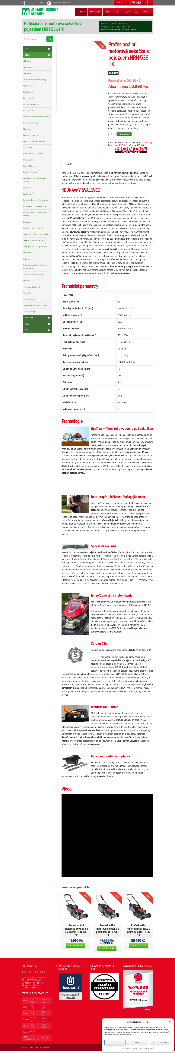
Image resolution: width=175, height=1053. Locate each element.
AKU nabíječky (28, 67)
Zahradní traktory (29, 312)
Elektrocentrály (28, 92)
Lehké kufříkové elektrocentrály (34, 141)
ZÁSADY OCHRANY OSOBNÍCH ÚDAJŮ (143, 1048)
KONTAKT (147, 12)
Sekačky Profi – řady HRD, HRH (33, 240)
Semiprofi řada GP (29, 253)
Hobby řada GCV (28, 98)
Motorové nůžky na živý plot (33, 154)
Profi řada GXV (28, 194)
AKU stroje (26, 74)
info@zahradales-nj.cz (34, 984)
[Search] (49, 39)
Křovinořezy (27, 129)
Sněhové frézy (28, 259)
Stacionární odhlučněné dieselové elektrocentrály (34, 266)
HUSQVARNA (95, 12)
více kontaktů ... (31, 989)
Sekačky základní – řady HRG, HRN (35, 247)
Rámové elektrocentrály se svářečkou (36, 200)
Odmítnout (138, 1042)
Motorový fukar (28, 160)
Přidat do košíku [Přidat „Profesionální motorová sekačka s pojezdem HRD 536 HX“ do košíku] (106, 950)
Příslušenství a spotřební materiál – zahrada (35, 180)
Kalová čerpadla (28, 111)
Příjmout (115, 1042)
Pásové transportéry (30, 172)
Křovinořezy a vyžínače (31, 135)
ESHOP (82, 11)
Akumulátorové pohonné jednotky (34, 80)
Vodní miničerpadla (29, 299)
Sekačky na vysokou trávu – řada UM (36, 234)
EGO (136, 12)
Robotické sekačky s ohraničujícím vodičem (35, 214)
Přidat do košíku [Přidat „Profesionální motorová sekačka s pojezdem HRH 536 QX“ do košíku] (138, 947)
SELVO (127, 12)
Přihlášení (119, 3)
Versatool (26, 293)
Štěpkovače (27, 281)
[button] (169, 1022)
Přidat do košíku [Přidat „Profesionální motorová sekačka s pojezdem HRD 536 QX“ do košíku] (75, 947)
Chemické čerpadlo (29, 86)
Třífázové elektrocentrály (32, 287)
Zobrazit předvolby (160, 1042)
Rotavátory (27, 222)
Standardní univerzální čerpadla (34, 275)
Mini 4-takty (27, 148)
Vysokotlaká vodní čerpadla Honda (35, 305)
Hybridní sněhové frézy (31, 104)
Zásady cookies (126, 1048)
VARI (117, 12)
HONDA (108, 12)
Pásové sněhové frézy (30, 166)
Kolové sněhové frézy (30, 123)
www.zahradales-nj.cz (33, 987)
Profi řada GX (27, 188)
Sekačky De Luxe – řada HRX (33, 228)
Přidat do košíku (124, 134)
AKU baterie (27, 61)
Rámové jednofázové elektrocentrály (35, 206)
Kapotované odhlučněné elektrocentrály (36, 117)
